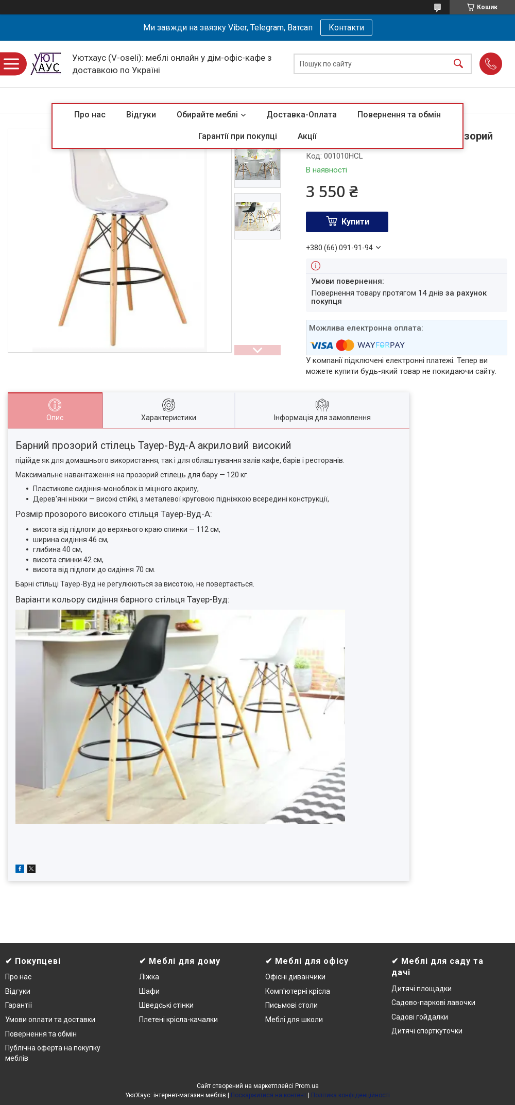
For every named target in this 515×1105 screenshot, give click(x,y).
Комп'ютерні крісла (297, 991)
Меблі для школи (294, 1019)
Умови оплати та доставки (50, 1019)
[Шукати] (458, 64)
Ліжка (149, 977)
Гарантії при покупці (237, 136)
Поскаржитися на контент (268, 1095)
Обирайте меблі (207, 114)
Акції (307, 136)
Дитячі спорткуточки (426, 1031)
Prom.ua (307, 1086)
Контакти (346, 27)
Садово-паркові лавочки (433, 1002)
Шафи (149, 991)
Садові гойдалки (419, 1017)
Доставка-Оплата (301, 114)
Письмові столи (291, 1005)
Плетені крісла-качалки (178, 1019)
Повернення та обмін (399, 114)
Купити (355, 222)
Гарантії (18, 1005)
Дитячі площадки (421, 989)
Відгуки (141, 114)
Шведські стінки (166, 1005)
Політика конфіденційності (350, 1095)
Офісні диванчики (295, 977)
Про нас (90, 114)
